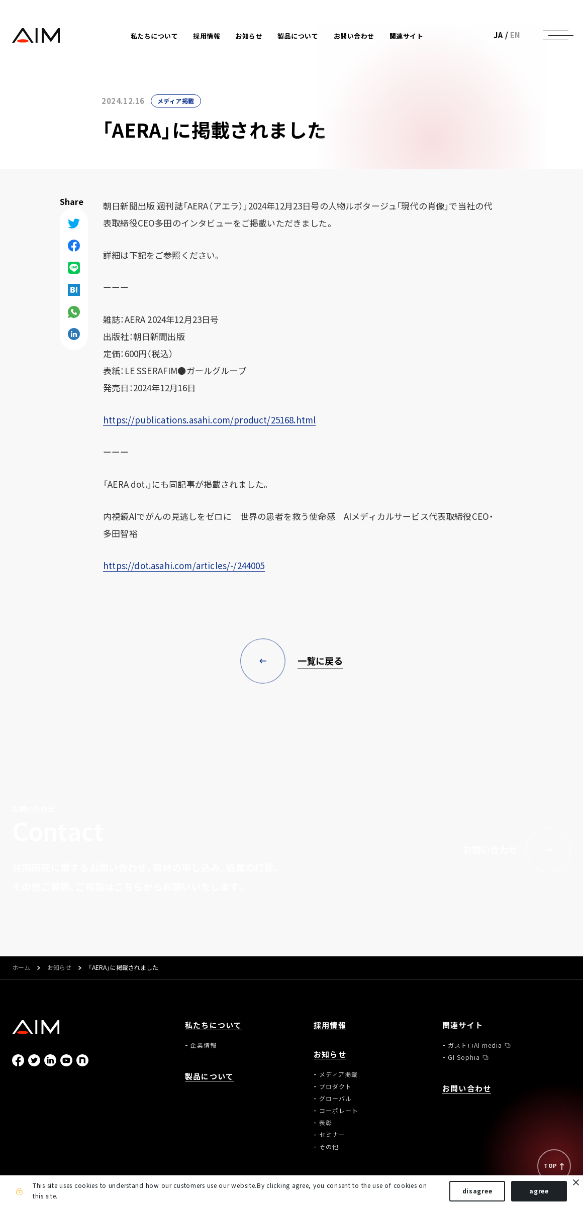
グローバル (335, 1098)
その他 (329, 1146)
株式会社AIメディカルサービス (36, 35)
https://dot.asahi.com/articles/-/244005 (184, 565)
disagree (477, 1190)
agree (539, 1190)
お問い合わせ (354, 36)
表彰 (325, 1122)
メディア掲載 (176, 100)
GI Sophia (464, 1057)
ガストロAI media (475, 1045)
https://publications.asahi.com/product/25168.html (209, 419)
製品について (297, 36)
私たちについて (213, 1025)
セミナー (332, 1134)
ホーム (21, 967)
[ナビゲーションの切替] (556, 35)
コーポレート (338, 1110)
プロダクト (335, 1086)
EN (515, 35)
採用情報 (206, 36)
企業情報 (203, 1045)
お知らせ (59, 967)
